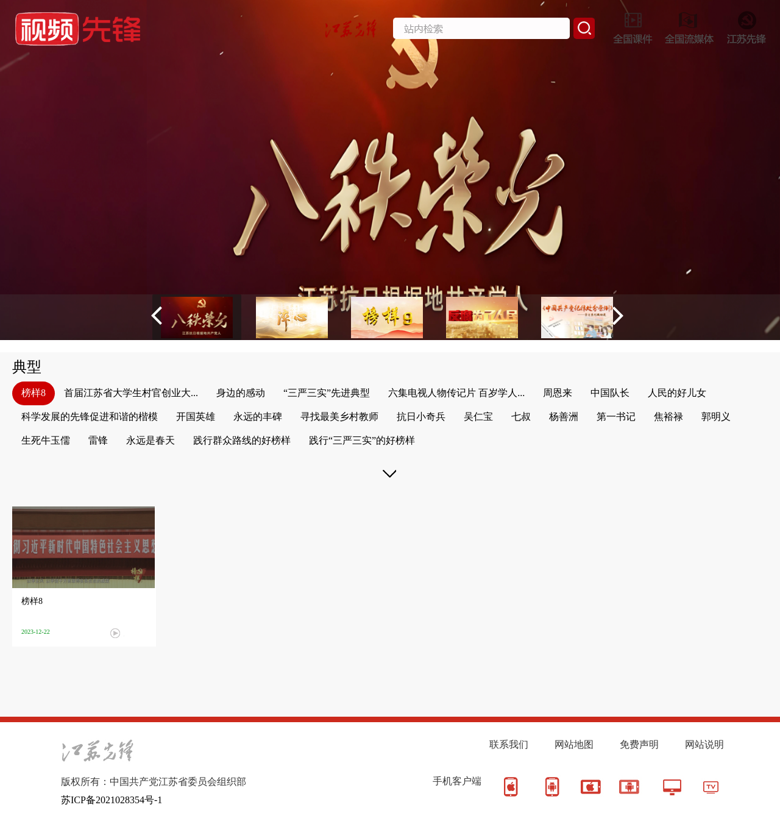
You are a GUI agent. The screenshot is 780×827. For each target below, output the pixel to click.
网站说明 (704, 744)
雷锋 (98, 440)
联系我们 (508, 744)
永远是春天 (150, 440)
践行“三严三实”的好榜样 (362, 440)
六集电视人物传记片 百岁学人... (456, 393)
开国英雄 (195, 416)
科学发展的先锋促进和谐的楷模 (89, 416)
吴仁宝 (478, 416)
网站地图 (574, 744)
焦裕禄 (668, 416)
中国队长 (609, 393)
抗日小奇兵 (421, 416)
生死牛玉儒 (45, 440)
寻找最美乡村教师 (339, 416)
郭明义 (716, 416)
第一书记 (616, 416)
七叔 (521, 416)
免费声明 (639, 744)
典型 (26, 367)
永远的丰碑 (257, 416)
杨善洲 (563, 416)
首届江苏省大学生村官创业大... (131, 393)
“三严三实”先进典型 (326, 393)
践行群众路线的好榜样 (242, 440)
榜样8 (33, 393)
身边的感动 (240, 393)
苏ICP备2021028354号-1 (111, 800)
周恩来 (557, 393)
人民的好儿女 (677, 393)
